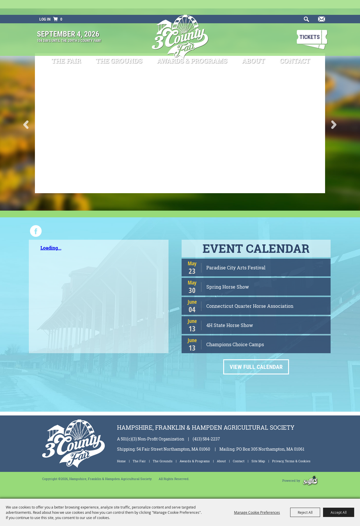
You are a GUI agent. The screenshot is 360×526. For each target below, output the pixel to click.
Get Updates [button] (320, 6)
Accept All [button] (339, 512)
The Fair (66, 46)
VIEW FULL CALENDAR (256, 366)
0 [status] (61, 4)
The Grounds (119, 46)
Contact (295, 46)
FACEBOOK (36, 231)
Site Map (258, 461)
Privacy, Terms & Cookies (291, 461)
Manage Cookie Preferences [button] (257, 512)
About (253, 46)
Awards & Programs (192, 46)
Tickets (309, 22)
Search (305, 6)
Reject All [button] (305, 512)
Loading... (50, 248)
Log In (45, 4)
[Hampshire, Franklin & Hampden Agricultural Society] (180, 26)
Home (121, 461)
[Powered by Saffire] (310, 480)
